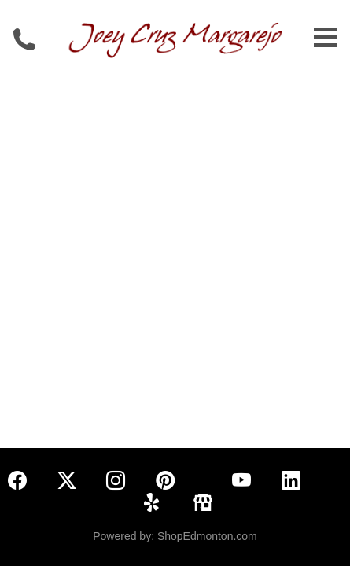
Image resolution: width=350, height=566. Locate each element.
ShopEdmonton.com (207, 536)
